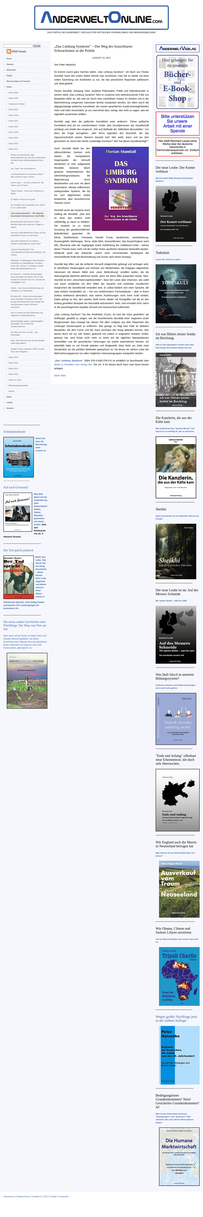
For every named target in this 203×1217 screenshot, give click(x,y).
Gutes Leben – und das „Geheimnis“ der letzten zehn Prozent (27, 184)
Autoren (10, 408)
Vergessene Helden (17, 104)
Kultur (9, 87)
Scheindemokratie (14, 431)
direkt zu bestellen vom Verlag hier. (73, 364)
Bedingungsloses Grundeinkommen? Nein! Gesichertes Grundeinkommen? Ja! (177, 1101)
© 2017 (45, 1196)
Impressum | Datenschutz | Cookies (21, 1196)
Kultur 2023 (13, 115)
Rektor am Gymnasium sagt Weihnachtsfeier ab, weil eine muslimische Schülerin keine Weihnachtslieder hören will (28, 159)
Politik (9, 76)
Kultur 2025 (13, 98)
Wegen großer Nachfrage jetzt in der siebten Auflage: (176, 1018)
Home (9, 59)
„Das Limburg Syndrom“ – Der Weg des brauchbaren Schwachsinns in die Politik (27, 214)
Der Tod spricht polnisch (18, 550)
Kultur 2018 (13, 143)
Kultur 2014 (13, 369)
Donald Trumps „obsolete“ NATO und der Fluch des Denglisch (27, 350)
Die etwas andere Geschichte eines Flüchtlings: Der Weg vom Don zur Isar (24, 625)
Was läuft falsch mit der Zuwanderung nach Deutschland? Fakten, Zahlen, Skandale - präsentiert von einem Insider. (40, 509)
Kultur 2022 (13, 121)
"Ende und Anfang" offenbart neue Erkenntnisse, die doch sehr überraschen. (176, 759)
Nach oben (60, 375)
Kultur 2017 (13, 149)
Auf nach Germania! (15, 487)
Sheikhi (161, 509)
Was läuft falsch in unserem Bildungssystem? (175, 676)
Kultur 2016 (13, 357)
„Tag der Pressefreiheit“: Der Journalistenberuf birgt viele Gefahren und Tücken (28, 252)
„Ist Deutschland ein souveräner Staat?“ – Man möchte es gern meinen (28, 175)
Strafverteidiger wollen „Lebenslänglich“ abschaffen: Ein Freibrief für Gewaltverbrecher (27, 324)
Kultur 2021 (13, 127)
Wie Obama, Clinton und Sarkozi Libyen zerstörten (173, 930)
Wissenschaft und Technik (18, 81)
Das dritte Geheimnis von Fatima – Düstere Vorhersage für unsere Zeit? (26, 242)
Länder (10, 402)
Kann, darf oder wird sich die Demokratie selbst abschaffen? (27, 341)
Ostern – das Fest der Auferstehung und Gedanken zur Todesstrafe (27, 289)
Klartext (10, 64)
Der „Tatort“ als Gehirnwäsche (23, 169)
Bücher (12, 391)
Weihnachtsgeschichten (18, 385)
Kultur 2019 (13, 138)
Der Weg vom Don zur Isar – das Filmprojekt (24, 333)
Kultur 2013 (13, 374)
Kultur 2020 (13, 132)
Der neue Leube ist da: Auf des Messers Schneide (177, 592)
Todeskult (162, 253)
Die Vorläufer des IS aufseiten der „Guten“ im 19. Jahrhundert (28, 206)
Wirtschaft (11, 70)
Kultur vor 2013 (15, 380)
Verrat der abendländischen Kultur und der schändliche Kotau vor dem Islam (28, 234)
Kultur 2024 (13, 109)
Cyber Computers (60, 1196)
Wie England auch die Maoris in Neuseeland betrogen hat (176, 844)
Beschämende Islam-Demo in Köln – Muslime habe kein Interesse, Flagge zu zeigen (27, 224)
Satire (9, 397)
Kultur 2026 (13, 93)
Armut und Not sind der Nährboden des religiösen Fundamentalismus (27, 314)
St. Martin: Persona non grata (23, 199)
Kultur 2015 (13, 363)
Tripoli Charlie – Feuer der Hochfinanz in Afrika (27, 192)
